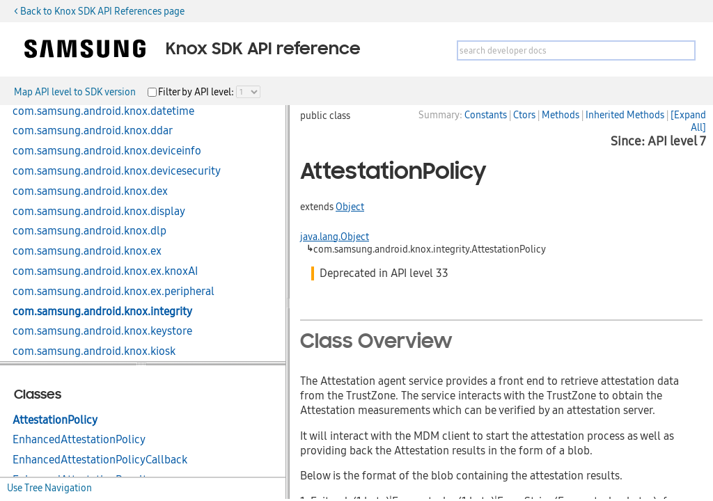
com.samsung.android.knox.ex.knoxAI (105, 271)
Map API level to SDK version (75, 92)
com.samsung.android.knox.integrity (102, 312)
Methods (560, 115)
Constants (485, 115)
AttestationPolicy (55, 420)
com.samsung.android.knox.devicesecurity (117, 171)
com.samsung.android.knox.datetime (103, 111)
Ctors (524, 115)
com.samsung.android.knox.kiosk (94, 351)
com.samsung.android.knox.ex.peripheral (113, 292)
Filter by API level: (197, 92)
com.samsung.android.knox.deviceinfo (107, 151)
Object (350, 206)
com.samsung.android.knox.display (99, 211)
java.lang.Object (334, 236)
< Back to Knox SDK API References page (99, 11)
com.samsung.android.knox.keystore (102, 331)
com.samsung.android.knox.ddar (93, 131)
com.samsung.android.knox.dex (90, 191)
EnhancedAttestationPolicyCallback (100, 460)
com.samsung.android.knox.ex (87, 251)
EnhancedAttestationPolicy (79, 440)
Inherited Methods (625, 115)
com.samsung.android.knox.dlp (89, 231)
